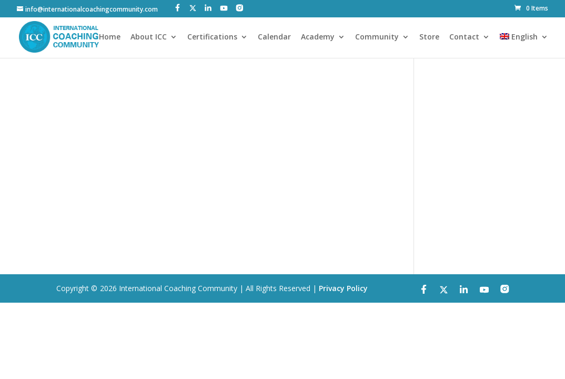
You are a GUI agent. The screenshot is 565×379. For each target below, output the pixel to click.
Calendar (274, 37)
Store (429, 37)
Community (377, 37)
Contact (464, 37)
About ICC (148, 37)
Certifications (212, 37)
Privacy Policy (343, 288)
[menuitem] (524, 45)
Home (109, 37)
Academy (318, 37)
